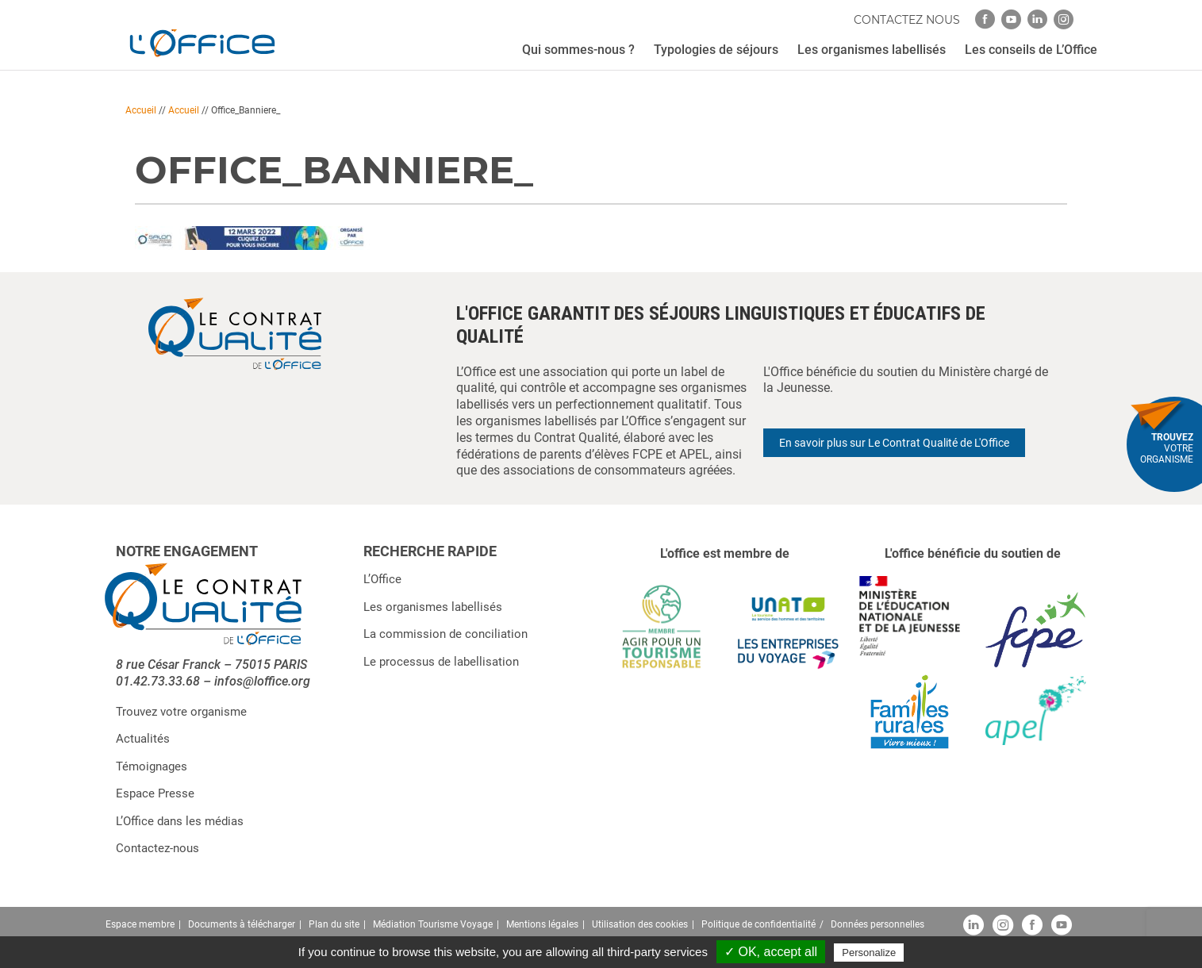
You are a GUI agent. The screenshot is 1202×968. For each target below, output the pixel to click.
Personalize (869, 952)
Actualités (143, 739)
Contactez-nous (157, 848)
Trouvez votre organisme (181, 712)
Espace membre (140, 924)
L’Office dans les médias (180, 821)
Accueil (140, 110)
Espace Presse (155, 793)
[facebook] (985, 19)
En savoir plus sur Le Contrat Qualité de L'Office (894, 442)
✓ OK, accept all (770, 951)
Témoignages (151, 766)
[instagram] (1063, 19)
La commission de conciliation (445, 634)
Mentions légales (542, 924)
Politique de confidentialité (758, 924)
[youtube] (1011, 19)
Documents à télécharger (241, 924)
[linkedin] (1037, 19)
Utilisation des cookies (640, 924)
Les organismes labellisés (432, 607)
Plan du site (334, 924)
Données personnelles (877, 924)
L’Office (382, 579)
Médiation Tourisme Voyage (433, 924)
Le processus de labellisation (441, 662)
